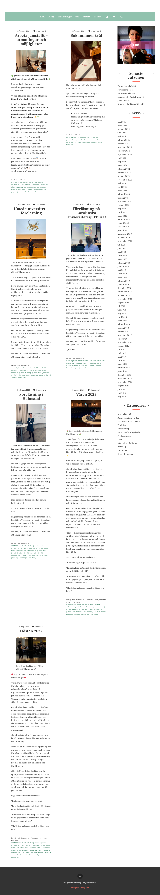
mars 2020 (122, 259)
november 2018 (125, 291)
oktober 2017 (124, 338)
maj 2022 (122, 208)
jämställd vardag (30, 187)
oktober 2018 (124, 295)
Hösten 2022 (31, 630)
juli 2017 (121, 349)
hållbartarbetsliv (16, 550)
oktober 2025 (124, 129)
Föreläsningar (65, 16)
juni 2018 (122, 309)
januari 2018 (123, 327)
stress (14, 377)
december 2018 (124, 288)
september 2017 (125, 342)
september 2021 (125, 226)
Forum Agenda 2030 (127, 86)
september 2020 (125, 241)
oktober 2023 (124, 176)
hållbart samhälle (95, 363)
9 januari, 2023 (78, 390)
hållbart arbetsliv (17, 187)
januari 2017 (123, 371)
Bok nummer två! (86, 35)
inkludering (100, 607)
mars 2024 (122, 165)
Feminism (89, 600)
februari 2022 (124, 219)
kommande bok (96, 140)
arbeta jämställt (37, 182)
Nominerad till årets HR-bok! (131, 104)
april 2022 (122, 212)
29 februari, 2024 (23, 31)
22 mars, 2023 (78, 204)
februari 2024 (124, 168)
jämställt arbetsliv (82, 140)
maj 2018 (122, 313)
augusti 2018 (123, 302)
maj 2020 (122, 252)
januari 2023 (123, 197)
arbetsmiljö (15, 185)
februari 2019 (124, 281)
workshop (94, 614)
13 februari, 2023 (23, 390)
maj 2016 (122, 396)
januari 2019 (123, 284)
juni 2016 (122, 393)
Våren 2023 (86, 394)
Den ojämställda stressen (20, 365)
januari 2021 (123, 230)
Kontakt (86, 16)
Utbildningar (23, 558)
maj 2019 (122, 270)
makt (24, 189)
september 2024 (125, 154)
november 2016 (125, 378)
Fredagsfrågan (124, 436)
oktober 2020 (124, 237)
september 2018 (125, 299)
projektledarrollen (37, 852)
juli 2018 (121, 306)
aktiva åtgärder (25, 182)
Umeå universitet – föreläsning (32, 210)
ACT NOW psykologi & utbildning (22, 546)
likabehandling (88, 612)
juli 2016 (121, 389)
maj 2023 (122, 183)
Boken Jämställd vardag (128, 417)
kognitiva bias (16, 189)
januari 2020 (123, 266)
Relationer (122, 450)
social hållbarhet (25, 192)
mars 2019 (122, 277)
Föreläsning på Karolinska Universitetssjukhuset (86, 213)
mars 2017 (122, 364)
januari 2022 (123, 223)
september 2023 (125, 179)
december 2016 (124, 375)
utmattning (22, 377)
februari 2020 (124, 262)
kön (23, 852)
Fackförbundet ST (40, 368)
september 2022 (125, 201)
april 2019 (122, 273)
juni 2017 (122, 353)
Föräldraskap (123, 428)
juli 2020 (121, 244)
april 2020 (122, 255)
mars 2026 (122, 125)
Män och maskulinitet (127, 443)
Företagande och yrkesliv (32, 180)
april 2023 (122, 187)
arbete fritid (15, 548)
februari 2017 (124, 367)
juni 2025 (122, 132)
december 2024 (124, 143)
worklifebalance (86, 368)
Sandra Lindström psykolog (87, 142)
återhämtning (27, 368)
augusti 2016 (123, 385)
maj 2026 (122, 121)
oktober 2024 (124, 150)
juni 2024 (122, 158)
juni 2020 (122, 248)
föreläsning (44, 185)
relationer (48, 852)
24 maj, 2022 (23, 627)
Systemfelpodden (125, 454)
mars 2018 (122, 320)
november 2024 (125, 147)
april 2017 (122, 360)
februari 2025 (124, 140)
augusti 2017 (123, 346)
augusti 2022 (123, 205)
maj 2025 (122, 136)
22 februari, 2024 (78, 31)
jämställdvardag (16, 553)
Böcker (97, 16)
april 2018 (122, 317)
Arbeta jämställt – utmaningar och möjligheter (32, 39)
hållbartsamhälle (30, 550)
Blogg (51, 16)
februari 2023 (124, 194)
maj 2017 (122, 356)
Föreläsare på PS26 (126, 93)
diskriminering (25, 185)
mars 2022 (122, 215)
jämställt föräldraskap (74, 612)
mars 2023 (122, 190)
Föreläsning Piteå (125, 89)
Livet (120, 439)
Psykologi (76, 602)
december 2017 (124, 331)
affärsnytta (15, 182)
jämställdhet (41, 187)
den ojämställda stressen (87, 361)
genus (13, 847)
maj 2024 (122, 161)
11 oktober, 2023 (23, 204)
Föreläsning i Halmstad (31, 396)
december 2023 (124, 172)
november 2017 (125, 335)
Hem (42, 16)
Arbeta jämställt (16, 180)
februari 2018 (124, 324)
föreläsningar (43, 548)
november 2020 (125, 233)
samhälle (15, 855)
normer (30, 189)
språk (34, 192)
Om (77, 16)
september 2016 (125, 382)
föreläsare (35, 185)
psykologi (31, 555)
